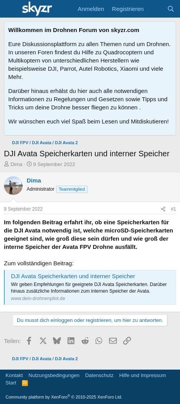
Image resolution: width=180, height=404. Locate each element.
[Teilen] (163, 209)
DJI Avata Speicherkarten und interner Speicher (73, 276)
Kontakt (14, 375)
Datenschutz (99, 375)
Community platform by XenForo (63, 397)
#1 (173, 209)
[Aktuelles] (155, 9)
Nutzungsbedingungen (54, 375)
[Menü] (11, 9)
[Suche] (170, 9)
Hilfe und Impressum (142, 375)
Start (10, 383)
